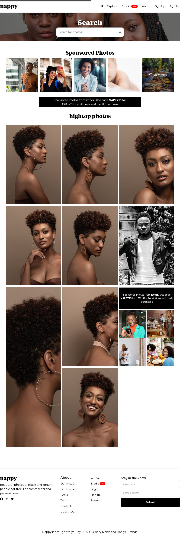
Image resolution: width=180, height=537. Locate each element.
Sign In (174, 6)
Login (94, 489)
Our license (68, 489)
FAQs (64, 494)
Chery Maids (101, 532)
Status (95, 500)
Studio (130, 6)
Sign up (96, 494)
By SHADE (67, 511)
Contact (65, 506)
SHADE (87, 532)
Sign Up (160, 6)
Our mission (68, 483)
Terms (64, 500)
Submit (150, 502)
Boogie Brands (127, 532)
